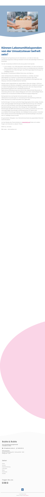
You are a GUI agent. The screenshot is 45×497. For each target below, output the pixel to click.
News (3, 470)
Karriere (4, 465)
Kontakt (4, 473)
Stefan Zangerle (25, 495)
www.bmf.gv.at (26, 122)
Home (3, 463)
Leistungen (4, 468)
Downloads (4, 471)
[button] (22, 489)
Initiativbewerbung (6, 466)
